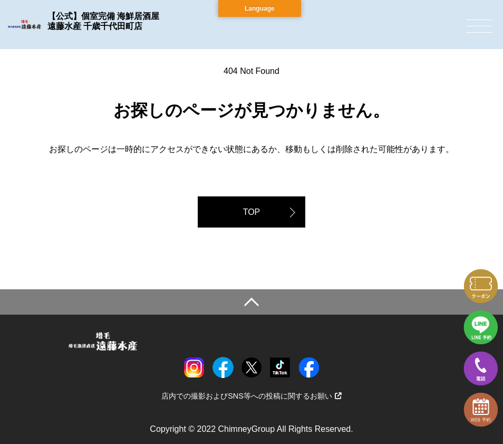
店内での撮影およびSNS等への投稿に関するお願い (251, 396)
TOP (251, 211)
